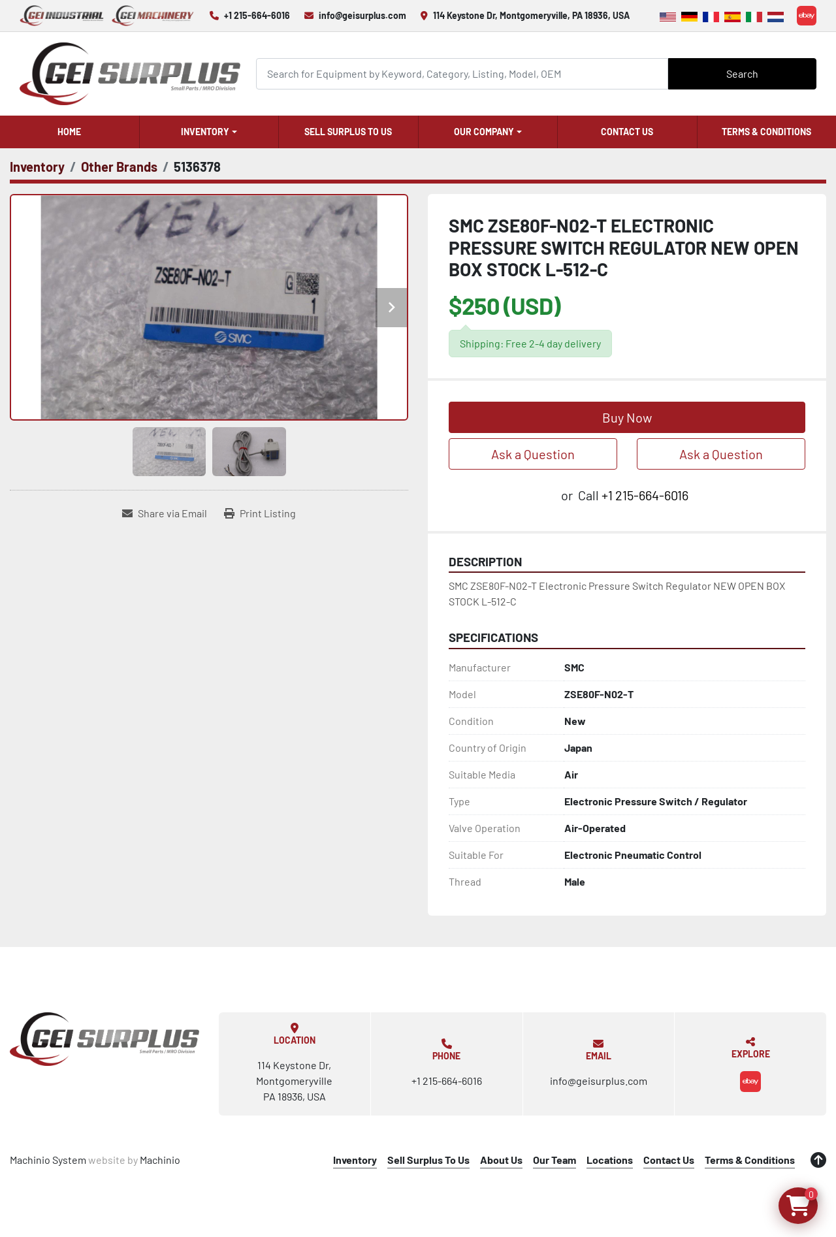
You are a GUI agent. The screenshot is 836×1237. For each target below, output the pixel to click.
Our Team (554, 1159)
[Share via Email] (165, 513)
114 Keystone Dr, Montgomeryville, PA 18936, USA (531, 15)
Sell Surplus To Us (348, 131)
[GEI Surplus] (104, 1039)
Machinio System (48, 1159)
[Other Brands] (119, 166)
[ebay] (806, 15)
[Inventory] (37, 166)
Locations (610, 1159)
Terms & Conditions (766, 131)
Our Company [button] (484, 131)
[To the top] (818, 1160)
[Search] (462, 73)
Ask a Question (533, 454)
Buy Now (627, 417)
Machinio (160, 1159)
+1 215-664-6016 (257, 15)
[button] (209, 132)
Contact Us (627, 131)
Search (742, 73)
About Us (501, 1159)
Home (69, 131)
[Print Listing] (260, 513)
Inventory (205, 131)
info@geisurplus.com (362, 15)
